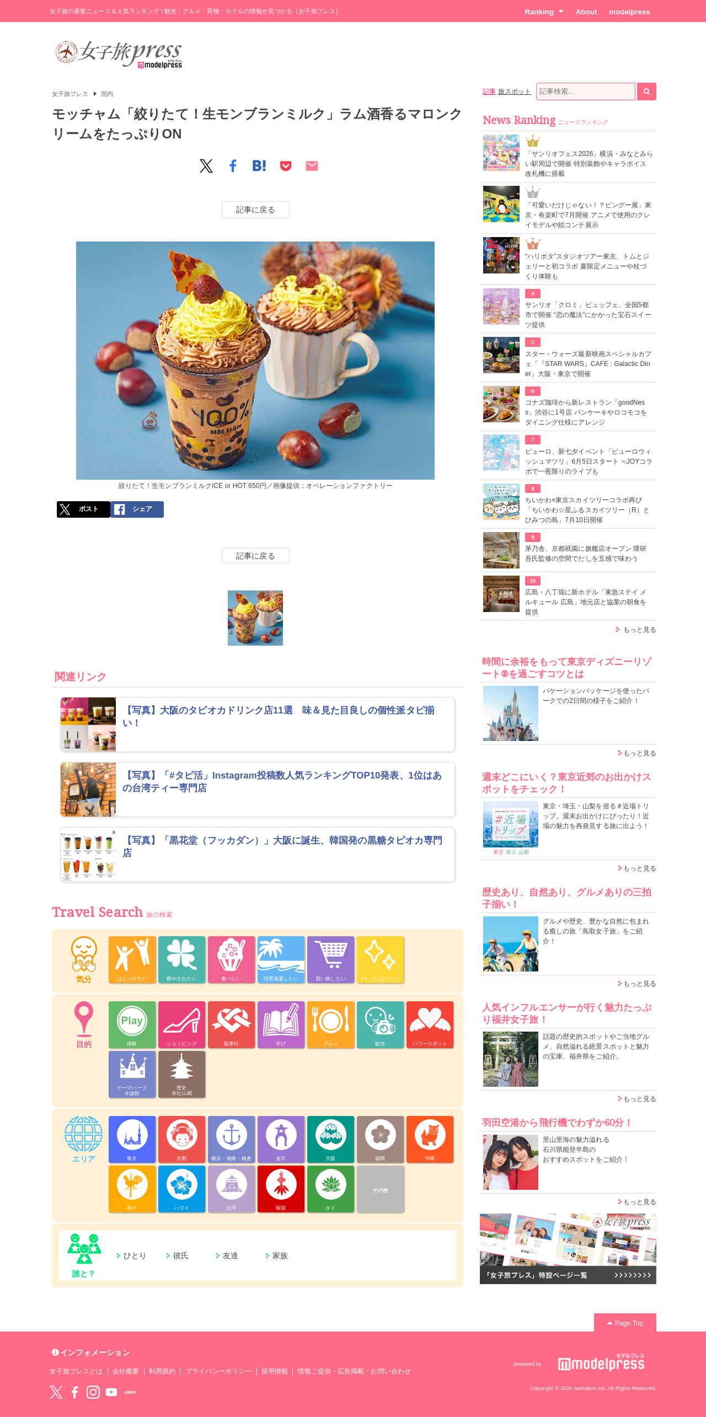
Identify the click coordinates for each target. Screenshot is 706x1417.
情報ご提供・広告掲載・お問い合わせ (354, 1371)
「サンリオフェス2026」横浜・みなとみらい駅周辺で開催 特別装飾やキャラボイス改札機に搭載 (589, 164)
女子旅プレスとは (76, 1371)
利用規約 (162, 1371)
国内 (107, 93)
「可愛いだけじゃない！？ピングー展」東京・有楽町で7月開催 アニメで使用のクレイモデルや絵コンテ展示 (588, 215)
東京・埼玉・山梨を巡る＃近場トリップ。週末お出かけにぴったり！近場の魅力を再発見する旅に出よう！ (596, 816)
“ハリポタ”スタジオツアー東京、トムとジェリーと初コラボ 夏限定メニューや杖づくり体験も (587, 266)
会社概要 (126, 1371)
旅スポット (514, 91)
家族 (280, 1255)
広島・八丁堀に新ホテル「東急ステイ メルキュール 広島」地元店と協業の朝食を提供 (585, 602)
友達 (230, 1255)
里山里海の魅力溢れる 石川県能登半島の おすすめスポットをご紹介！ (586, 1149)
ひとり (135, 1255)
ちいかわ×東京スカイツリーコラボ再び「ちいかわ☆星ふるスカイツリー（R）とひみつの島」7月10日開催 (587, 510)
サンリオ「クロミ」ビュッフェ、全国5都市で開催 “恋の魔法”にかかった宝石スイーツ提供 (588, 315)
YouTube (111, 1392)
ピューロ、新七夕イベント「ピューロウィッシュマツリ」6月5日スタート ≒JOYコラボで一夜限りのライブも (588, 461)
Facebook (74, 1392)
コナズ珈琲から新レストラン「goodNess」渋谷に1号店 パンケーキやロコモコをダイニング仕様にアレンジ (586, 412)
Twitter (56, 1392)
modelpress (629, 12)
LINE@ (130, 1392)
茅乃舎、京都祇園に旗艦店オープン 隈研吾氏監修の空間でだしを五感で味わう (585, 553)
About (586, 12)
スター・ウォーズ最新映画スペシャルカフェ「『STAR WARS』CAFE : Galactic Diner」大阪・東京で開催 (588, 364)
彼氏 (181, 1255)
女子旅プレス (70, 93)
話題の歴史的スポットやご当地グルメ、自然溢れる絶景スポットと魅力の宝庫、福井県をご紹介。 (596, 1046)
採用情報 (274, 1371)
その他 (380, 1190)
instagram (93, 1392)
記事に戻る (255, 209)
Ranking (544, 11)
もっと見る (639, 630)
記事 (489, 91)
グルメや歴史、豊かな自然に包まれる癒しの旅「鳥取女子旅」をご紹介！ (596, 931)
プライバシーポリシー (218, 1371)
